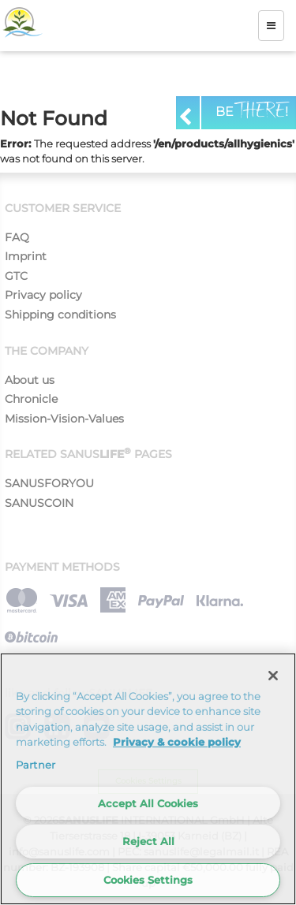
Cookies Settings (148, 879)
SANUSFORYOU (49, 483)
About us (29, 380)
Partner (35, 764)
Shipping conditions (60, 314)
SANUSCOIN (39, 503)
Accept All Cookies (148, 803)
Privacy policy (43, 295)
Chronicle (31, 399)
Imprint (26, 256)
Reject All (148, 841)
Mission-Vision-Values (64, 419)
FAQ (17, 237)
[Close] (273, 675)
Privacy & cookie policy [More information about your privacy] (177, 742)
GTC (16, 276)
